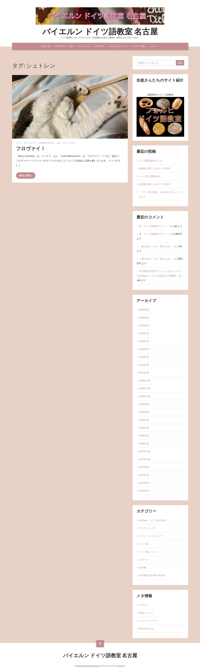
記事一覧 (45, 46)
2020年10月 (144, 396)
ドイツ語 (143, 543)
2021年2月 (144, 372)
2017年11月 (144, 451)
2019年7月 (144, 427)
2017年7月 (144, 475)
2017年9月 (144, 467)
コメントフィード (148, 620)
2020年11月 (144, 388)
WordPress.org (146, 628)
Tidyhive (121, 666)
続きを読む (25, 175)
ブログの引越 (138, 46)
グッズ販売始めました (151, 160)
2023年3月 (144, 333)
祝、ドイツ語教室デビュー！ (154, 226)
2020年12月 (144, 380)
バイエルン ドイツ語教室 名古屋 (100, 31)
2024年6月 (144, 325)
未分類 (142, 567)
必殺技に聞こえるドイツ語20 (154, 168)
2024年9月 (144, 317)
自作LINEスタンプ (118, 46)
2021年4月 (144, 364)
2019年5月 (144, 435)
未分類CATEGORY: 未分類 (152, 575)
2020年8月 (144, 412)
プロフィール (83, 46)
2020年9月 (144, 404)
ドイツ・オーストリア (26, 143)
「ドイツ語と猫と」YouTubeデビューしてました (161, 194)
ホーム (154, 46)
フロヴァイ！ (30, 148)
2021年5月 (144, 356)
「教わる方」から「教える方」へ (157, 246)
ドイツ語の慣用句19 (149, 176)
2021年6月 (144, 349)
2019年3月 (144, 443)
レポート (143, 559)
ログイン (143, 604)
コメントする (69, 143)
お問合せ (99, 46)
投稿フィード (146, 612)
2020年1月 (144, 419)
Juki (58, 143)
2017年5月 (144, 490)
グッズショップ (147, 528)
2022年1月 (144, 341)
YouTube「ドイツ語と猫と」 (154, 520)
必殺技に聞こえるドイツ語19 (154, 184)
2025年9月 (144, 309)
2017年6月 (144, 482)
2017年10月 (144, 459)
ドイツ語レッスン (148, 551)
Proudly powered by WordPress (87, 666)
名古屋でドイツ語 (64, 46)
